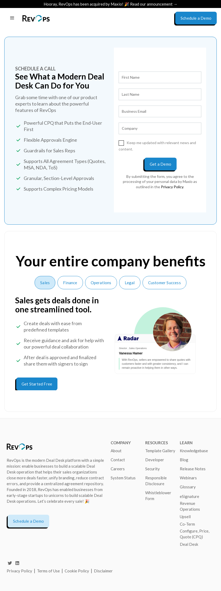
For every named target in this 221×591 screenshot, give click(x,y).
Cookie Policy (77, 570)
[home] (36, 18)
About (116, 450)
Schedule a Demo (28, 521)
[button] (12, 18)
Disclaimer (103, 570)
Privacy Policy (19, 570)
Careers (118, 468)
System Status (123, 477)
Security (152, 468)
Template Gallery (160, 450)
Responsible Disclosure (156, 480)
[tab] (45, 282)
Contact (118, 459)
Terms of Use (49, 570)
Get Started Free (37, 384)
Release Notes (193, 468)
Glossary (188, 486)
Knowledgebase (194, 450)
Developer (154, 459)
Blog (184, 459)
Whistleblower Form (158, 495)
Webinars (188, 477)
